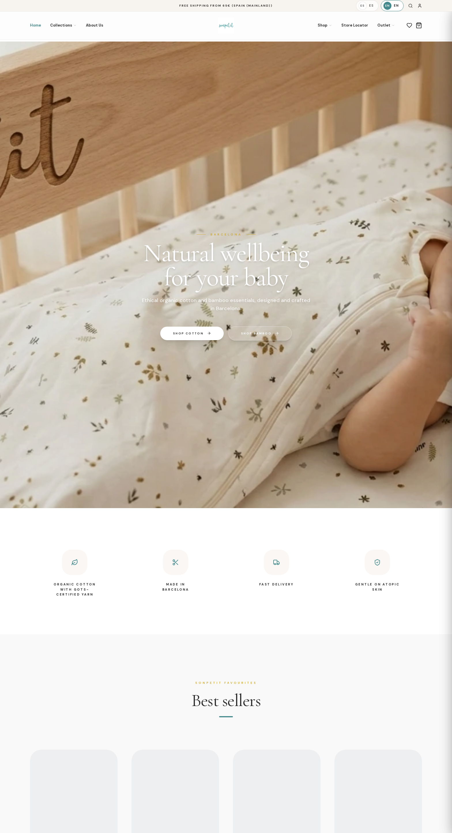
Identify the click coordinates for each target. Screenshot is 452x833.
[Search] (410, 5)
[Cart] (419, 25)
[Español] (367, 5)
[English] (392, 5)
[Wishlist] (409, 25)
